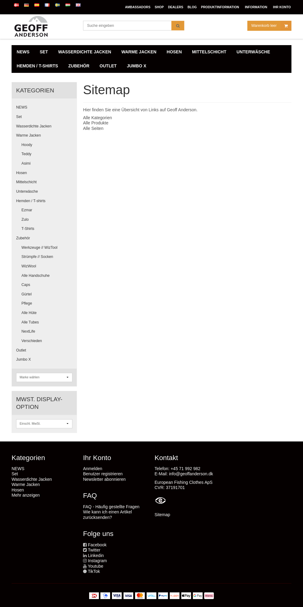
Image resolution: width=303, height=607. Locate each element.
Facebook (97, 544)
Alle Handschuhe (36, 275)
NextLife (28, 331)
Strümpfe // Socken (37, 257)
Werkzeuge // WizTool (39, 247)
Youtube (95, 566)
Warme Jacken (28, 135)
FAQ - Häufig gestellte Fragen (111, 506)
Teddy (27, 154)
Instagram (97, 560)
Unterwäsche (27, 191)
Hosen (21, 173)
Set (19, 117)
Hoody (27, 145)
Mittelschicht (26, 182)
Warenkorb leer (271, 25)
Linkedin (96, 555)
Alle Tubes (30, 322)
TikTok (94, 571)
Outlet (21, 350)
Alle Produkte (95, 122)
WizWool (29, 266)
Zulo (25, 219)
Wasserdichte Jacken (33, 126)
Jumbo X (23, 359)
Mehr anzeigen (26, 495)
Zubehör (23, 238)
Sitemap (162, 514)
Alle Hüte (29, 313)
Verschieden (32, 341)
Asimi (26, 163)
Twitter (94, 550)
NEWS (21, 107)
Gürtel (27, 294)
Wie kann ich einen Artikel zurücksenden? (107, 514)
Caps (26, 285)
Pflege (27, 303)
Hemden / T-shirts (30, 201)
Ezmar (27, 210)
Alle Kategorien (97, 117)
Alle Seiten (93, 128)
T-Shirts (28, 229)
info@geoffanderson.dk (191, 473)
